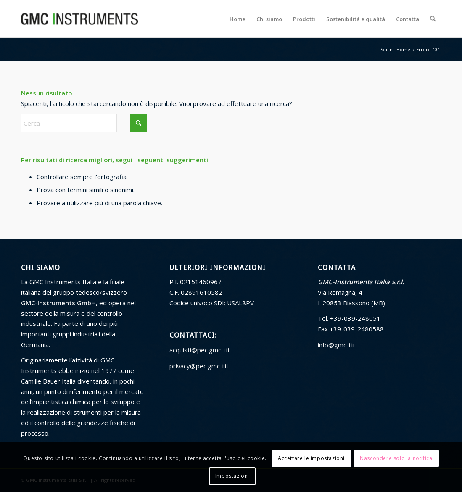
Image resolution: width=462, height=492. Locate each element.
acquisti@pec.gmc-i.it (199, 350)
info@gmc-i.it (336, 345)
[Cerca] (433, 18)
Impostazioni (232, 475)
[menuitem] (237, 18)
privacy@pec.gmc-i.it (199, 366)
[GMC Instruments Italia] (79, 18)
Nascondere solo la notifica (396, 458)
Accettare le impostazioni (311, 458)
